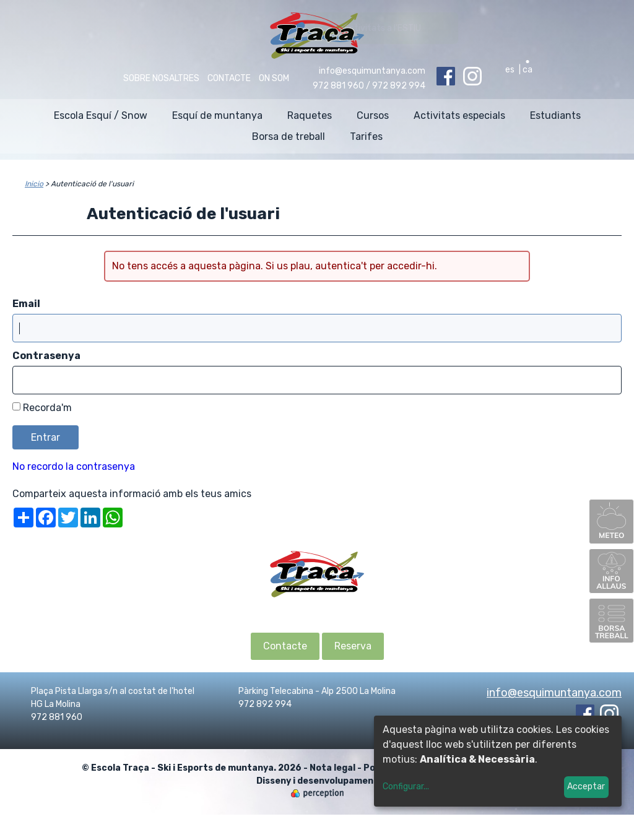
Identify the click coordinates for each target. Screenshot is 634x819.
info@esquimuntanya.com (372, 71)
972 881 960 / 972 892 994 (369, 85)
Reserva (352, 646)
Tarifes (366, 136)
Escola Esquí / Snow (100, 115)
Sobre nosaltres (161, 78)
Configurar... (406, 786)
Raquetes (309, 115)
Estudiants (555, 115)
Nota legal (332, 768)
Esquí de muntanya (217, 115)
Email (26, 304)
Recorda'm (47, 408)
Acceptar (586, 786)
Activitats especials (459, 115)
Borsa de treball (288, 136)
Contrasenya (46, 356)
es (510, 69)
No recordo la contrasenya (73, 466)
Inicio (34, 184)
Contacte (229, 78)
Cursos (373, 115)
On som (274, 78)
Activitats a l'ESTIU (545, 28)
